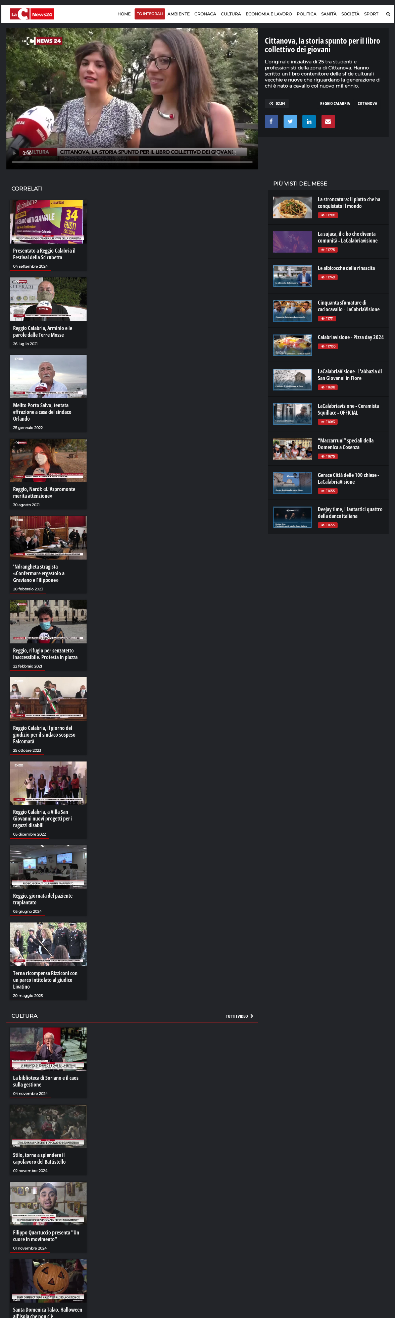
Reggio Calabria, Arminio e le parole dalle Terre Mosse (42, 331)
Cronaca (205, 13)
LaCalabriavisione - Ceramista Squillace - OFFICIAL (348, 409)
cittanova (367, 103)
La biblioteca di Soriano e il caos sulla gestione (46, 1081)
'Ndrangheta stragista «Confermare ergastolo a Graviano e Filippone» (38, 573)
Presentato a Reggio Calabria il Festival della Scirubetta (44, 254)
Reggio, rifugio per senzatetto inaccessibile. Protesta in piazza (45, 654)
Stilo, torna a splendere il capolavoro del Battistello (39, 1158)
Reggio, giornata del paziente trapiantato (42, 899)
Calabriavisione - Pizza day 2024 (351, 337)
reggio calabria (335, 103)
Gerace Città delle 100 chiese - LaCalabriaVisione (348, 478)
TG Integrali (150, 13)
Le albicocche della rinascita (346, 268)
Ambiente (178, 13)
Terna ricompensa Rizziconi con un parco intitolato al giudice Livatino (45, 979)
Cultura (231, 13)
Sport (371, 13)
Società (350, 13)
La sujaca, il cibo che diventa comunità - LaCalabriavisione (348, 237)
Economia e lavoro (269, 13)
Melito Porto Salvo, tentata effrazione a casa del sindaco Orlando (42, 412)
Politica (306, 13)
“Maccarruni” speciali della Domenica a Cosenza (346, 444)
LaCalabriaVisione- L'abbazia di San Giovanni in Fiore (350, 375)
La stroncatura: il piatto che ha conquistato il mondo (349, 203)
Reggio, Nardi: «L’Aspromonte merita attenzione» (44, 492)
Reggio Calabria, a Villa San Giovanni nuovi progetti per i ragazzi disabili (42, 818)
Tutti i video (240, 1016)
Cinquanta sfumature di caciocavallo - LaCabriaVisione (349, 306)
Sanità (329, 13)
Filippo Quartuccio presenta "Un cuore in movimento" (46, 1236)
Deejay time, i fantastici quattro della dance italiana (350, 513)
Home (124, 13)
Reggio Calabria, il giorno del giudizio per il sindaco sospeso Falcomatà (44, 734)
